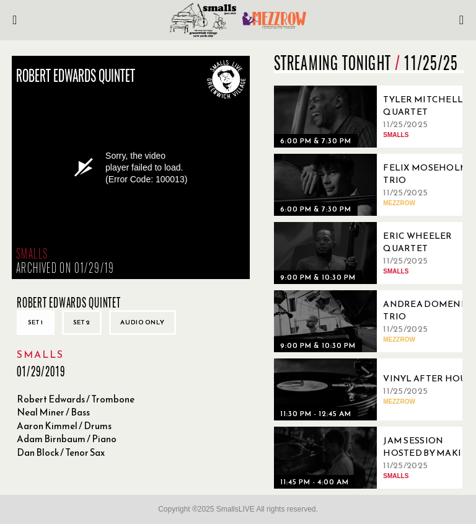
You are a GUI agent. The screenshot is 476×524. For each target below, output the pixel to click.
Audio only (142, 322)
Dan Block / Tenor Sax (61, 452)
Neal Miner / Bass (53, 412)
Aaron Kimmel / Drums (64, 426)
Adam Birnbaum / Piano (67, 439)
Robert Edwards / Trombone (75, 399)
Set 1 (35, 322)
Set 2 (81, 322)
